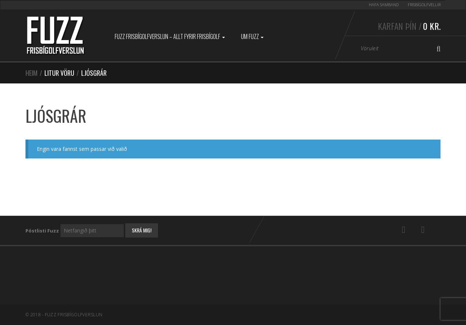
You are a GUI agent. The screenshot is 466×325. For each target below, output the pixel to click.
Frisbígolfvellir (424, 4)
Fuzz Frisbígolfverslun (74, 315)
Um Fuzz (252, 36)
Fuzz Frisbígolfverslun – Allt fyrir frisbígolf (170, 36)
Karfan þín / (409, 25)
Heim (31, 73)
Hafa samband (384, 4)
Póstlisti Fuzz (42, 230)
